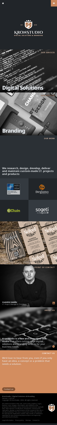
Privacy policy (19, 420)
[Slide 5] (34, 261)
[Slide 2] (22, 261)
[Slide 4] (30, 261)
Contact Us (36, 420)
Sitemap (28, 420)
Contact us (8, 389)
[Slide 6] (38, 261)
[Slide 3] (26, 261)
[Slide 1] (18, 261)
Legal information (7, 420)
